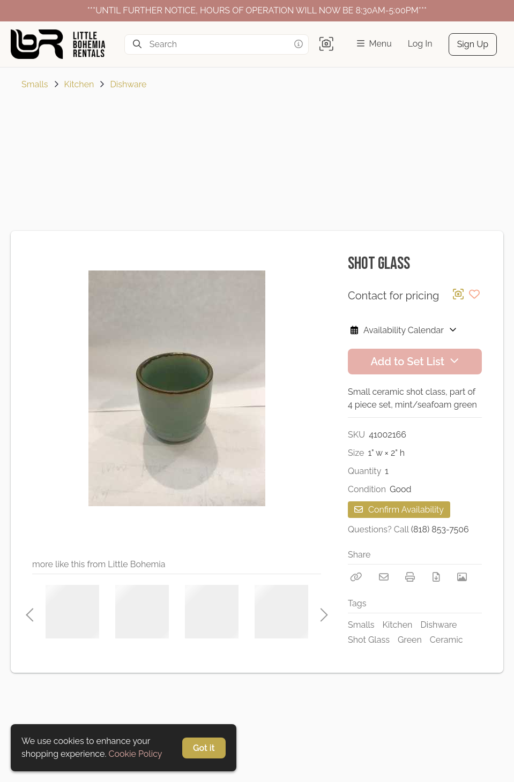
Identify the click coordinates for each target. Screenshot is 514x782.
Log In (420, 44)
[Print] (410, 577)
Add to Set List (414, 361)
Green (410, 640)
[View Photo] (462, 577)
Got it (204, 748)
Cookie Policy (135, 754)
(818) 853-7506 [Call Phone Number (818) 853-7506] (440, 529)
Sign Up (472, 44)
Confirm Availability (399, 510)
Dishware (128, 84)
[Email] (383, 577)
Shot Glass (369, 640)
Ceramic (446, 640)
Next (321, 611)
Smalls (34, 84)
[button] (326, 44)
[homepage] (62, 44)
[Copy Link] (356, 577)
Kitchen (79, 84)
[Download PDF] (436, 577)
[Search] (137, 44)
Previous (29, 611)
